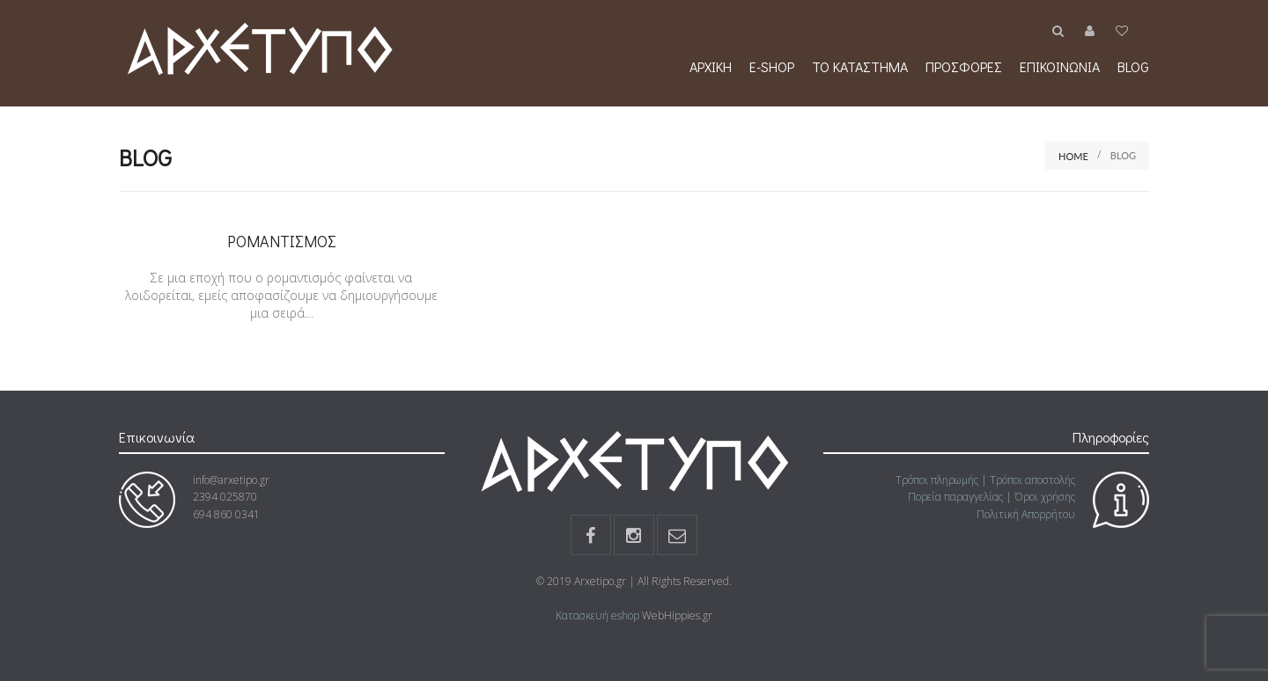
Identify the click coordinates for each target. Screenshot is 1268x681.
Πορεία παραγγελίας (955, 496)
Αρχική (710, 66)
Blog (1133, 66)
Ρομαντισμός (281, 241)
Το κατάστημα (860, 66)
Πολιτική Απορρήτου (1026, 514)
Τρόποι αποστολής (1032, 479)
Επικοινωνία (1060, 66)
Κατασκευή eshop (597, 615)
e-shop (771, 66)
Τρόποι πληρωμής (937, 479)
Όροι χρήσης (1044, 496)
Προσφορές (963, 66)
